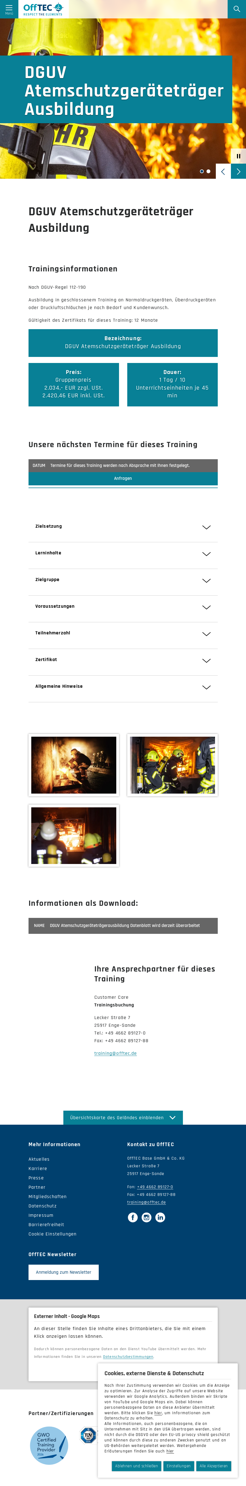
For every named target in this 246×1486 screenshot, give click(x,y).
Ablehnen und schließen (136, 1466)
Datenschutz (43, 1210)
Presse (36, 1182)
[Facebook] (132, 1222)
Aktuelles (39, 1164)
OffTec (58, 12)
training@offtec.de (115, 1058)
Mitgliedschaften (48, 1201)
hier (158, 1413)
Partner (37, 1192)
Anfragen (123, 483)
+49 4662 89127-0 (155, 1192)
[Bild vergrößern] (74, 770)
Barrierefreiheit (46, 1229)
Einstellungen (179, 1466)
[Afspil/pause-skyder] (238, 156)
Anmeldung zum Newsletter (63, 1277)
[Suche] (233, 12)
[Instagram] (146, 1222)
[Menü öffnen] (12, 12)
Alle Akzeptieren (214, 1466)
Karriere (38, 1173)
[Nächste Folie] (238, 171)
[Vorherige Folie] (223, 171)
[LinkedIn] (160, 1222)
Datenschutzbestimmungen (128, 1361)
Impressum (41, 1220)
